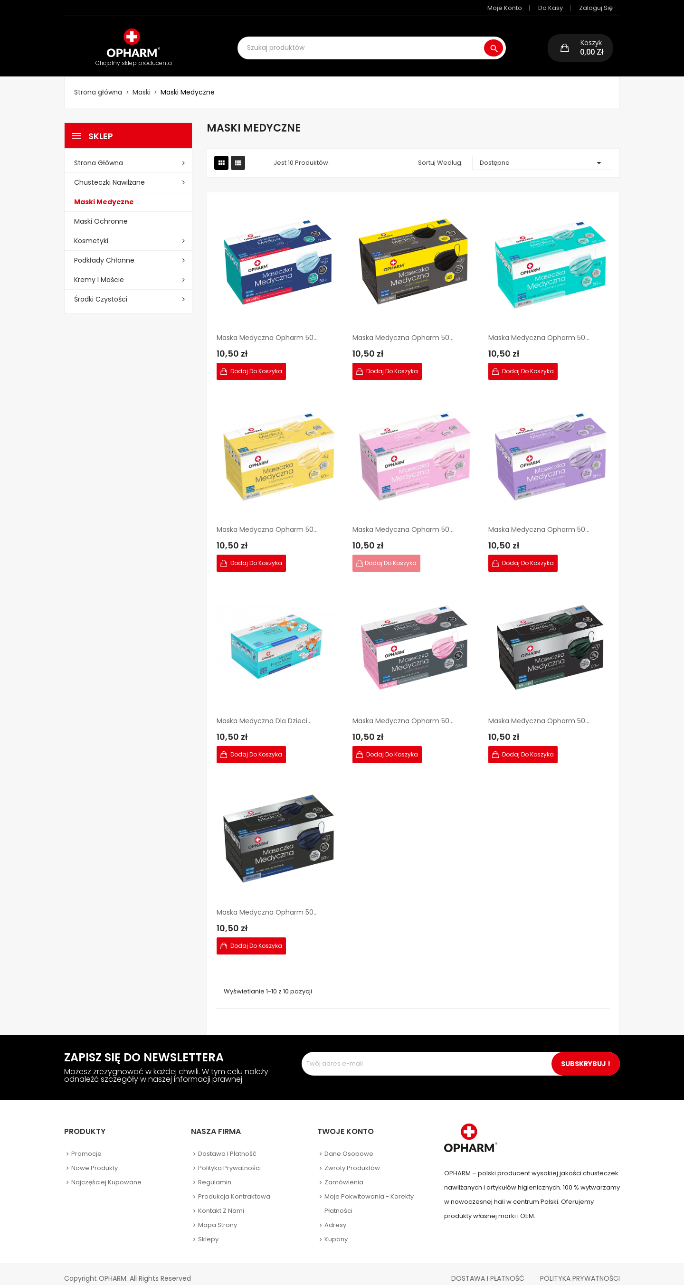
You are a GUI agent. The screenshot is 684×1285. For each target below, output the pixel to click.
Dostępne (542, 153)
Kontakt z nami (221, 1201)
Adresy (335, 1215)
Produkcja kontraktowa (234, 1186)
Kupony (336, 1229)
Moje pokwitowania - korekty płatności (369, 1194)
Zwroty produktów (352, 1158)
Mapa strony (217, 1215)
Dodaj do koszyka (255, 362)
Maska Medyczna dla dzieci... (264, 711)
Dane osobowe (348, 1144)
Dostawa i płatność (227, 1144)
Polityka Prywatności (580, 1269)
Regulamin (214, 1172)
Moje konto (511, 8)
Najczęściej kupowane (106, 1172)
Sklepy (208, 1229)
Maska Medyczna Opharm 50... (267, 328)
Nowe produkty (94, 1158)
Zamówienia (343, 1172)
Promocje (86, 1144)
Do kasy (557, 8)
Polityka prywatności (229, 1158)
